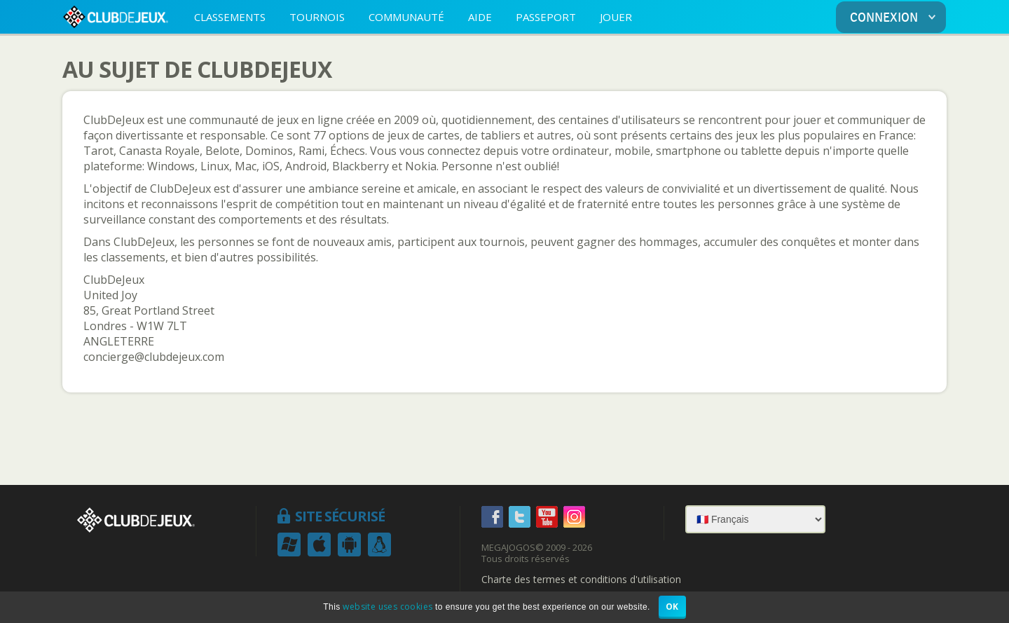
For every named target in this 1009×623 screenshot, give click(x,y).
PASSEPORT (546, 17)
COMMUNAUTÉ (406, 17)
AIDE (480, 17)
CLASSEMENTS (230, 17)
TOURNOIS (317, 17)
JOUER (616, 17)
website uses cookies (387, 606)
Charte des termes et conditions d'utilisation (581, 579)
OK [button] (672, 606)
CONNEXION (895, 18)
